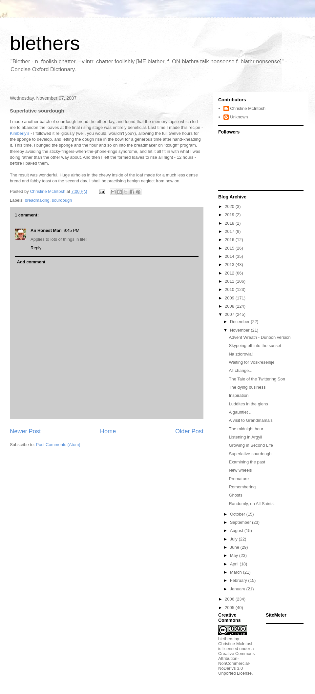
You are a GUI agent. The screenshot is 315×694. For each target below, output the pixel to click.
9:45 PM (71, 230)
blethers (45, 43)
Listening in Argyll (245, 437)
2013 (230, 264)
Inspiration (238, 395)
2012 (230, 273)
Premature (239, 478)
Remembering (242, 486)
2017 (230, 231)
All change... (240, 370)
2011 (230, 281)
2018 (230, 223)
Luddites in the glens (248, 403)
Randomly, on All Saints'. (252, 503)
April (235, 563)
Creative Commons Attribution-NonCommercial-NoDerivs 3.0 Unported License (236, 663)
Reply (36, 247)
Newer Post (25, 431)
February (239, 580)
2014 (230, 256)
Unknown (239, 116)
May (234, 555)
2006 (230, 599)
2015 (230, 248)
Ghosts (235, 495)
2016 (230, 239)
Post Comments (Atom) (58, 444)
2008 (230, 306)
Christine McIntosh (247, 108)
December (240, 321)
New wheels (240, 470)
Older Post (189, 431)
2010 (230, 289)
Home (108, 431)
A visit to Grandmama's (250, 420)
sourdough (62, 200)
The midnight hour (246, 428)
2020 (230, 206)
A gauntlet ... (240, 412)
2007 (230, 314)
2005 (230, 607)
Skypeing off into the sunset (255, 345)
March (236, 572)
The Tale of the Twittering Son (257, 379)
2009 (230, 298)
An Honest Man (46, 230)
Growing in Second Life (251, 445)
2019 (230, 214)
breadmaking (37, 200)
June (235, 547)
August (237, 530)
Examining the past (247, 461)
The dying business (247, 387)
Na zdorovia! (241, 354)
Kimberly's (20, 133)
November (240, 330)
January (238, 588)
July (234, 539)
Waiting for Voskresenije (251, 362)
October (238, 514)
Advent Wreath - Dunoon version (259, 337)
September (241, 522)
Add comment (31, 261)
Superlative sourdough (250, 453)
